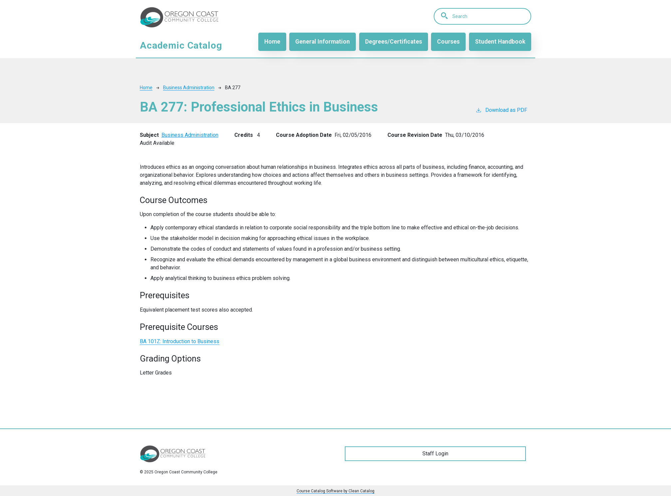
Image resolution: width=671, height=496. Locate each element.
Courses (448, 41)
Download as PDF (501, 109)
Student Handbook (500, 41)
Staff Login (435, 453)
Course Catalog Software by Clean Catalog (335, 491)
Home (272, 41)
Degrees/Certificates (393, 41)
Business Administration (188, 87)
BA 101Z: (179, 341)
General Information (322, 41)
